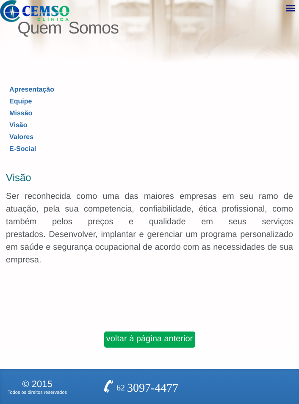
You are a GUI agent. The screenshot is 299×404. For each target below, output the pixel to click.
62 (147, 347)
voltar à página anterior (149, 307)
